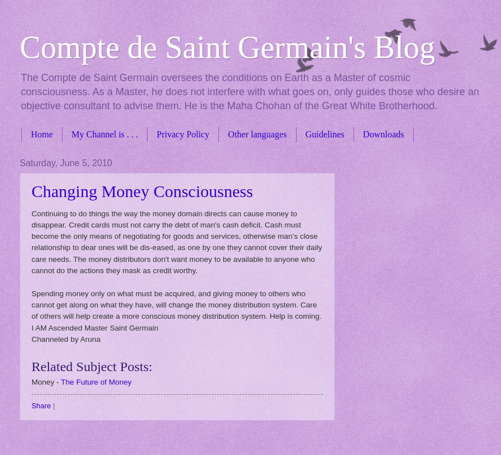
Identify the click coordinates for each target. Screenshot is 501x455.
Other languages (257, 134)
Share (41, 406)
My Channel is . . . (104, 134)
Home (42, 134)
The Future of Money (96, 382)
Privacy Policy (182, 134)
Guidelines (325, 134)
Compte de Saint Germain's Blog (227, 47)
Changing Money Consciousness (142, 191)
